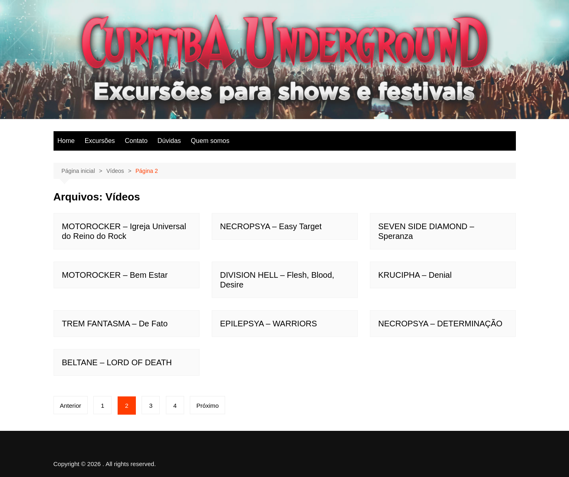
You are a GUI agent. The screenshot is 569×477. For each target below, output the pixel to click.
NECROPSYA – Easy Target (271, 226)
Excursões (100, 140)
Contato (136, 140)
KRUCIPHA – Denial (415, 274)
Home (66, 140)
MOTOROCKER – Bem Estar (115, 274)
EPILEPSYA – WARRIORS (268, 323)
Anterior (71, 405)
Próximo (207, 405)
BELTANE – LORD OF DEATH (117, 362)
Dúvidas (169, 140)
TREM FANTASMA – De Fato (115, 323)
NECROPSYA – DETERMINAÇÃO (440, 323)
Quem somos (210, 140)
